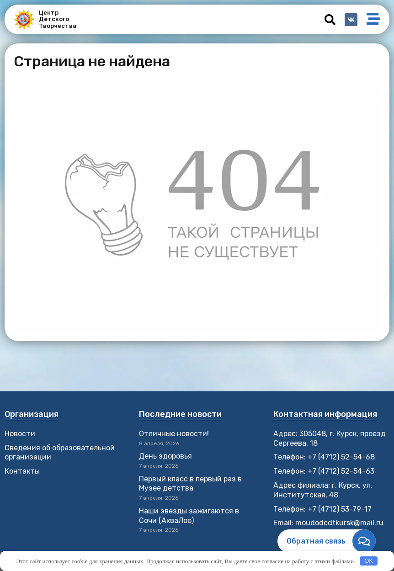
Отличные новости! (175, 433)
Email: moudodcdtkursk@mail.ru (328, 522)
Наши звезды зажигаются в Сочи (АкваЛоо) (189, 516)
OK (368, 560)
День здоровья (165, 456)
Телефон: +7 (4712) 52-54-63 (323, 471)
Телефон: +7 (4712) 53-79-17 (322, 509)
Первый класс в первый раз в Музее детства (190, 484)
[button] (330, 19)
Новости (20, 433)
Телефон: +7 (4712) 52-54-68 (324, 457)
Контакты (22, 471)
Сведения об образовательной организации (60, 452)
